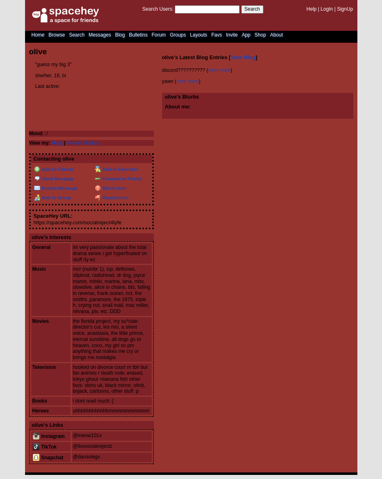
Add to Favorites (117, 169)
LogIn (326, 9)
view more (219, 70)
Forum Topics (82, 143)
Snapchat (48, 458)
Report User (112, 197)
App (246, 35)
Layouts (198, 35)
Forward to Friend (118, 178)
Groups (178, 35)
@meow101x (87, 435)
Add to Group (52, 197)
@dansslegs (86, 457)
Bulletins (138, 35)
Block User (111, 188)
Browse (56, 35)
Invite (232, 35)
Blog (120, 35)
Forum (158, 35)
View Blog (243, 57)
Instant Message (56, 188)
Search (252, 9)
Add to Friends (54, 169)
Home (38, 35)
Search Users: (158, 9)
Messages (100, 35)
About (276, 35)
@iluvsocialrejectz (92, 446)
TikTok (45, 447)
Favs (216, 35)
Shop (260, 35)
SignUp (345, 9)
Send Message (54, 178)
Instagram (49, 436)
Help (312, 9)
